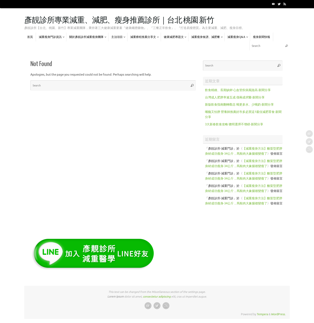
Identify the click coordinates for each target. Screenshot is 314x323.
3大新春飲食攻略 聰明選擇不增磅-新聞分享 (234, 124)
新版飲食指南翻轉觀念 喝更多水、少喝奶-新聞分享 (239, 105)
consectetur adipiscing (157, 296)
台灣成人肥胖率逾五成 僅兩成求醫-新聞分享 (235, 97)
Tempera (262, 314)
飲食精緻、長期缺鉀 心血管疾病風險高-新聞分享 (238, 90)
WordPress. (278, 314)
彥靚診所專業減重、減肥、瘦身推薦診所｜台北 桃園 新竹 (119, 20)
